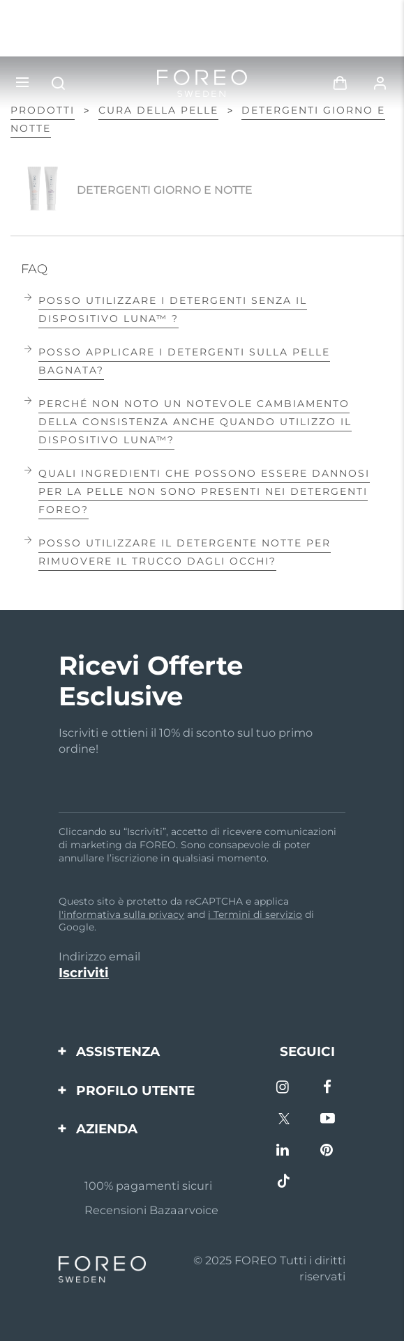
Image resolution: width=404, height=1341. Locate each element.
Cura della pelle (158, 110)
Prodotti (42, 110)
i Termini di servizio (255, 914)
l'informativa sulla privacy (121, 914)
